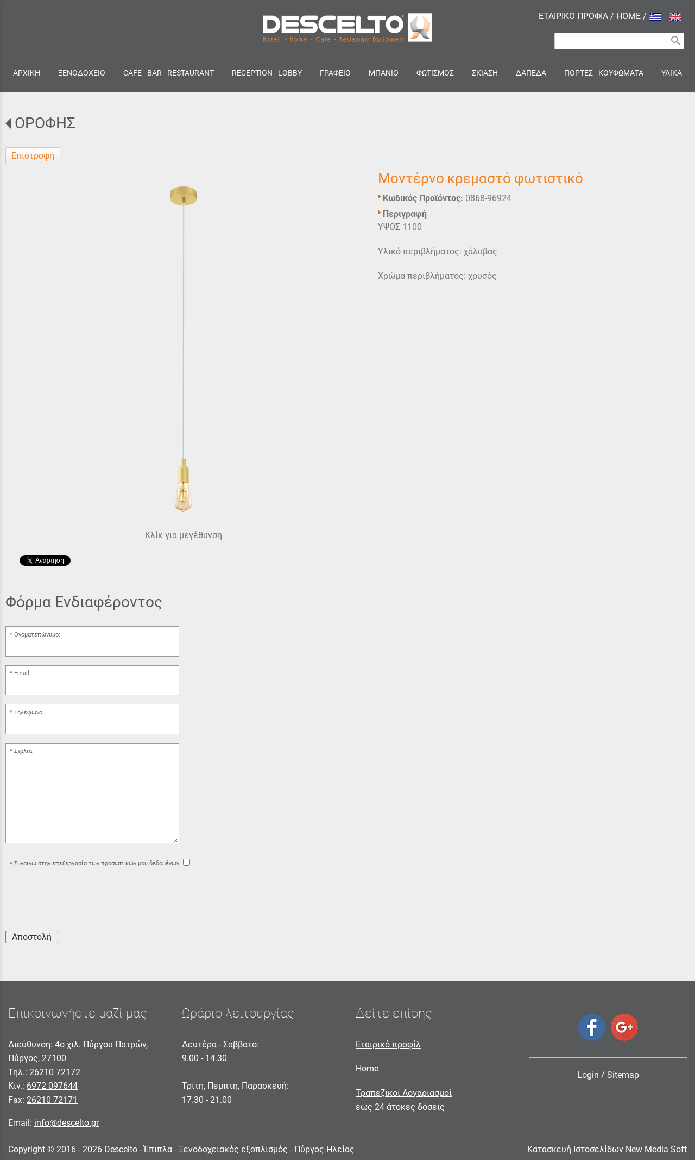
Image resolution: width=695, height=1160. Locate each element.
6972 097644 (52, 1086)
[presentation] (87, 901)
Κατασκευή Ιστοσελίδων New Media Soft (607, 1149)
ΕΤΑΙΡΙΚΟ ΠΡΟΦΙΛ (573, 16)
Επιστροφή (32, 156)
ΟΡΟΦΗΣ (45, 123)
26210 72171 (52, 1100)
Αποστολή (32, 937)
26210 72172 (54, 1072)
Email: (22, 673)
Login (588, 1075)
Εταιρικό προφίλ (388, 1044)
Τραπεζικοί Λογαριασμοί (404, 1093)
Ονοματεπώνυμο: (37, 634)
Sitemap (623, 1075)
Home (367, 1068)
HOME (628, 16)
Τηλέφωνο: (29, 712)
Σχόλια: (24, 750)
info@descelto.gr (66, 1123)
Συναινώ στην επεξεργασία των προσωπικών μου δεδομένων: (97, 864)
